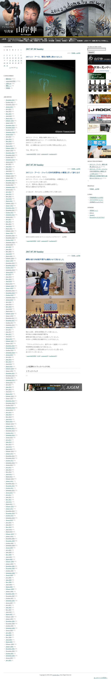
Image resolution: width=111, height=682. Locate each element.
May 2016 (8, 361)
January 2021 (9, 233)
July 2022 (8, 192)
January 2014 (9, 426)
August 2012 (9, 465)
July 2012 (8, 467)
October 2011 (9, 488)
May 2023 (8, 169)
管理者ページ (94, 210)
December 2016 (10, 345)
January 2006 (9, 646)
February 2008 (10, 589)
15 (21, 57)
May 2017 (8, 334)
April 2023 (9, 171)
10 (7, 57)
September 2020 (10, 242)
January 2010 (9, 536)
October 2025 (9, 102)
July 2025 (8, 109)
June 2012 (8, 469)
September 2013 (10, 435)
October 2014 (9, 405)
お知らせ (8, 83)
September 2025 (10, 104)
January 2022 (9, 205)
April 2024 (9, 143)
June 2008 (8, 580)
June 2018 (8, 304)
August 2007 (9, 603)
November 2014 (10, 403)
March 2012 (9, 476)
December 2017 (10, 318)
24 (7, 63)
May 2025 (8, 113)
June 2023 (8, 166)
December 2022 (10, 180)
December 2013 (10, 428)
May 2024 (8, 141)
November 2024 (10, 127)
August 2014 (9, 410)
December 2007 (10, 593)
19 (12, 60)
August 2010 (9, 520)
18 (10, 60)
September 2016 (10, 352)
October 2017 (9, 322)
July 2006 (8, 632)
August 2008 (9, 575)
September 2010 (10, 518)
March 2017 (9, 339)
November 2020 (10, 237)
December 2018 (10, 290)
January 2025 (9, 123)
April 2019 (9, 281)
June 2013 (8, 442)
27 (15, 63)
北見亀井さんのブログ (96, 202)
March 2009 (9, 559)
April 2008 (9, 584)
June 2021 (8, 221)
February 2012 (10, 478)
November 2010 (10, 513)
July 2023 (8, 164)
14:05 (38, 241)
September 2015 (10, 380)
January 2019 (9, 288)
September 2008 (10, 573)
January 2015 (9, 398)
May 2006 (8, 637)
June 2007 (8, 607)
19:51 (38, 154)
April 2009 (9, 557)
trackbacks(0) (53, 154)
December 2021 (10, 208)
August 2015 (9, 382)
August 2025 (9, 107)
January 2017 (9, 343)
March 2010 (9, 531)
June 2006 (8, 635)
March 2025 (9, 118)
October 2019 (9, 267)
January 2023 (9, 178)
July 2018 (8, 302)
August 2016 (9, 355)
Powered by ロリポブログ (97, 217)
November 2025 (10, 100)
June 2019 (8, 276)
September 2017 (10, 325)
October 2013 (9, 433)
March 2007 (9, 614)
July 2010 (8, 522)
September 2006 (10, 628)
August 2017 (9, 327)
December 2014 (10, 400)
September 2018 (10, 297)
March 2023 (9, 173)
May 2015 (8, 389)
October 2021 (9, 212)
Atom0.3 (92, 215)
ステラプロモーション (96, 199)
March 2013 (9, 449)
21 (18, 60)
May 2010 (8, 527)
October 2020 (9, 240)
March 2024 (9, 146)
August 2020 (9, 244)
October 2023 (9, 157)
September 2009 (10, 545)
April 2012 (9, 474)
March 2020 (9, 256)
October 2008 (9, 570)
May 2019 (8, 279)
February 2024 (10, 148)
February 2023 (10, 175)
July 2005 (8, 660)
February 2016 (10, 368)
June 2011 (8, 497)
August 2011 (9, 492)
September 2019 (10, 270)
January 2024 (9, 150)
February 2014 (10, 423)
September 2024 (10, 132)
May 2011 (8, 499)
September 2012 (10, 463)
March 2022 (9, 201)
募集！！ (8, 85)
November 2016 (10, 348)
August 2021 (9, 217)
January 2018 (9, 316)
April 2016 (9, 364)
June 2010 (8, 524)
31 (7, 65)
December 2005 (10, 648)
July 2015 (8, 384)
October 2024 (9, 130)
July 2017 (8, 329)
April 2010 (9, 529)
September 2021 (10, 214)
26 (12, 63)
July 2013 (8, 440)
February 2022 (10, 203)
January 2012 (9, 481)
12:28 (38, 356)
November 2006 (10, 623)
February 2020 (10, 258)
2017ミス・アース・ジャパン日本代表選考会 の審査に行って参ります (98, 171)
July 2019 (8, 274)
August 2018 (9, 299)
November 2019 (10, 265)
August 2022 (9, 189)
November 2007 (10, 596)
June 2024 (8, 139)
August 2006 (9, 630)
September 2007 (10, 600)
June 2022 (8, 194)
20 (15, 60)
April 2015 (9, 391)
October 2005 (9, 653)
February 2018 (10, 313)
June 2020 (8, 249)
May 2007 (8, 609)
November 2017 (10, 320)
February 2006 (10, 644)
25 (10, 63)
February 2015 (10, 396)
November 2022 (10, 182)
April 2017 (9, 336)
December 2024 (10, 125)
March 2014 (9, 421)
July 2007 (8, 605)
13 (15, 57)
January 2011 (9, 508)
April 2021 (9, 226)
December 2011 (10, 483)
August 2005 (9, 658)
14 (18, 57)
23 (4, 63)
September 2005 (10, 655)
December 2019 (10, 263)
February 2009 (10, 561)
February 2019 (10, 286)
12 (12, 57)
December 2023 (10, 152)
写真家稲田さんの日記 (96, 197)
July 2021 (8, 219)
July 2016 (8, 357)
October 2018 (9, 295)
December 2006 (10, 621)
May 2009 (8, 554)
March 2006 (9, 642)
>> (17, 67)
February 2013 (10, 451)
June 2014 (8, 414)
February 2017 (10, 341)
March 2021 (9, 228)
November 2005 (10, 651)
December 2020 (10, 235)
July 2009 (8, 550)
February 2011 (10, 506)
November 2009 (10, 541)
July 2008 (8, 577)
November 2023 (10, 155)
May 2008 (8, 582)
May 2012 (8, 472)
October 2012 (9, 460)
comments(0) (44, 154)
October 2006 (9, 625)
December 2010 (10, 511)
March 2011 (9, 504)
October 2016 (9, 350)
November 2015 (10, 375)
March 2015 (9, 394)
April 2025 (9, 116)
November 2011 (10, 485)
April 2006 (9, 639)
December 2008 (10, 566)
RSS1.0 (92, 213)
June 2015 (8, 387)
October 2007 (9, 598)
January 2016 (9, 371)
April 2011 (9, 501)
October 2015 (9, 377)
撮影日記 (8, 79)
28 (18, 63)
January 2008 (9, 591)
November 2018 (10, 293)
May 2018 (8, 306)
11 (10, 57)
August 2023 (9, 162)
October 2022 (9, 185)
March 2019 (9, 283)
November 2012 (10, 458)
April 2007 (9, 612)
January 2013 (9, 453)
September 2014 (10, 407)
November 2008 (10, 568)
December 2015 (10, 373)
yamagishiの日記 (10, 81)
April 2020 (9, 253)
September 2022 (10, 187)
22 (21, 60)
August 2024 (9, 134)
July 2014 (8, 412)
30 (4, 65)
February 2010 (10, 534)
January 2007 (9, 619)
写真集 (8, 88)
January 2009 (9, 564)
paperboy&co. (56, 675)
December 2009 (10, 538)
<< (10, 67)
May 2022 (8, 196)
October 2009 (9, 543)
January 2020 (9, 260)
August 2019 (9, 272)
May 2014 (8, 417)
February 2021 (10, 231)
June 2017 (8, 332)
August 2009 (9, 547)
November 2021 (10, 210)
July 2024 (8, 136)
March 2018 (9, 311)
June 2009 (8, 552)
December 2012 (10, 456)
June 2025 (8, 111)
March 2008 (9, 587)
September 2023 (10, 159)
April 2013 (9, 446)
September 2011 (10, 490)
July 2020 (8, 247)
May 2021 (8, 224)
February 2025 (10, 120)
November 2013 (10, 430)
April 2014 (9, 419)
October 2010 (9, 515)
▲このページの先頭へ (100, 677)
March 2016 (9, 366)
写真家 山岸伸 (76, 53)
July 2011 (8, 495)
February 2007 (10, 616)
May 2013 (8, 444)
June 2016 (8, 359)
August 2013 (9, 437)
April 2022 (9, 198)
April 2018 (9, 309)
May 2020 (8, 251)
